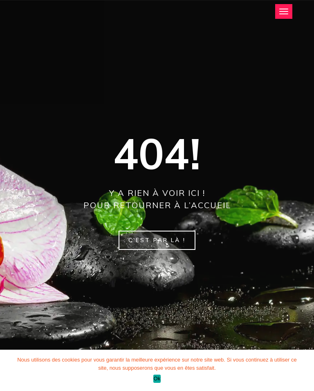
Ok (156, 378)
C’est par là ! (157, 240)
